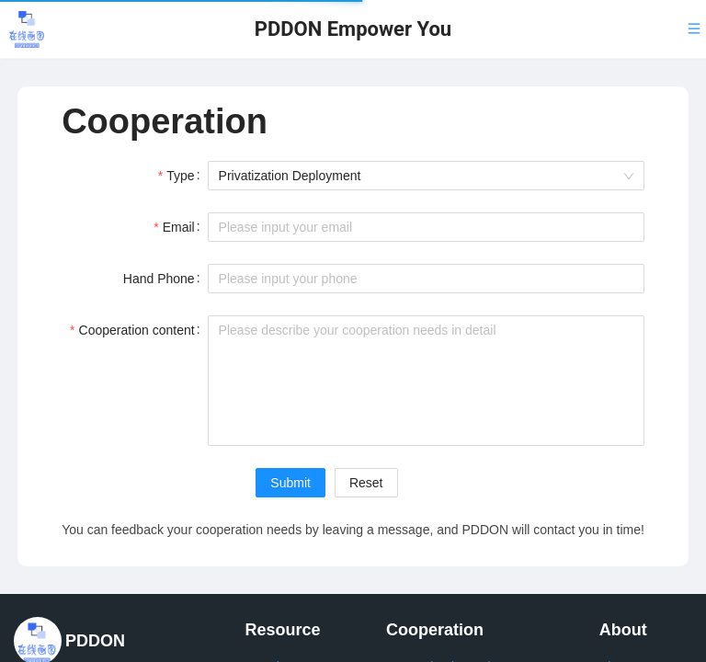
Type (180, 175)
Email (179, 227)
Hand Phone (159, 278)
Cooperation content (137, 330)
